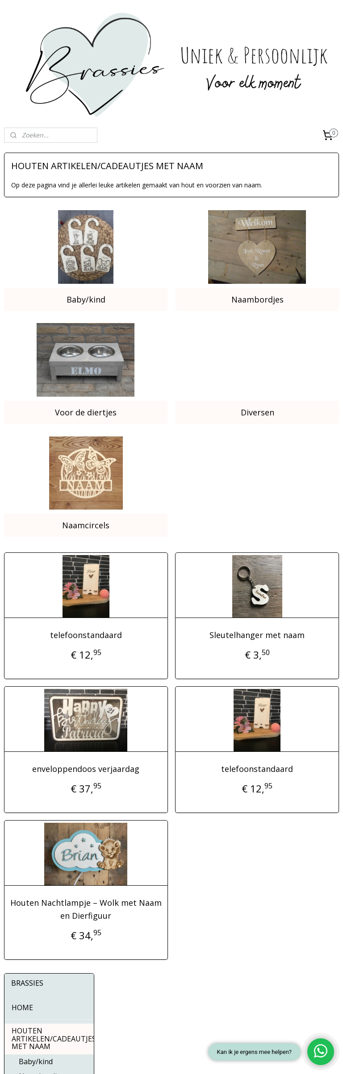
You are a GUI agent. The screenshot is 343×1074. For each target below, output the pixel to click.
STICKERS (49, 391)
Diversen (281, 373)
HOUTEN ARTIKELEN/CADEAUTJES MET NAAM (53, 218)
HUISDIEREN (33, 346)
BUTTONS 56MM (41, 406)
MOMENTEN (49, 316)
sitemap (132, 1057)
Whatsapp (148, 1011)
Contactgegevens (29, 974)
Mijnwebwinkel (263, 1057)
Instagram (149, 982)
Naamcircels (159, 461)
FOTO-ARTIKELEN (49, 361)
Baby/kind (159, 285)
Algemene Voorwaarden (39, 984)
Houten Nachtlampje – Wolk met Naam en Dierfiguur (159, 865)
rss (150, 1057)
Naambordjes (281, 285)
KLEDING (49, 376)
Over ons (17, 964)
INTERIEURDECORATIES (53, 331)
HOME (22, 187)
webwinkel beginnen (185, 1057)
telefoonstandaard (159, 571)
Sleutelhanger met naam (281, 571)
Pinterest (147, 996)
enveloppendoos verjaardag (159, 712)
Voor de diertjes (159, 373)
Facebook (148, 968)
